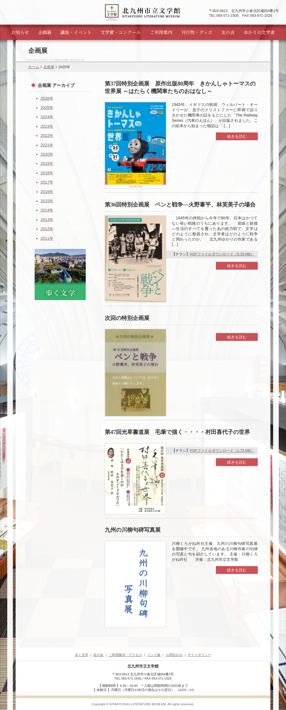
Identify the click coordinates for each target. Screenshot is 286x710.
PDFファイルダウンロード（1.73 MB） (222, 450)
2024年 (46, 117)
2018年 (46, 173)
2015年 (46, 201)
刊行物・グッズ (196, 32)
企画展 (44, 32)
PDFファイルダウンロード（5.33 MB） (222, 254)
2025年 (46, 107)
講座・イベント (76, 32)
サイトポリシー (199, 655)
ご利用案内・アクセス (125, 655)
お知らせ (20, 32)
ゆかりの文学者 (259, 32)
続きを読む (237, 136)
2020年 (46, 154)
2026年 (46, 98)
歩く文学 (81, 655)
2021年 (46, 145)
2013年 (46, 219)
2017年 (46, 182)
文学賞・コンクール (121, 32)
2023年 (46, 126)
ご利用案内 (161, 32)
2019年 (46, 163)
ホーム (33, 67)
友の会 (228, 32)
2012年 (46, 229)
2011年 (46, 238)
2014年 (46, 210)
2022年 (46, 135)
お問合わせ (174, 655)
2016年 (46, 191)
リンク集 (154, 655)
